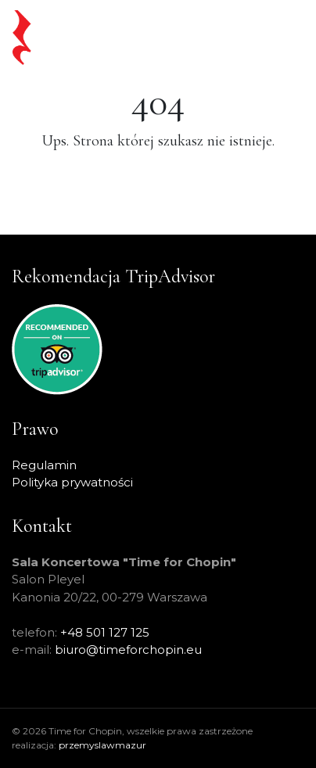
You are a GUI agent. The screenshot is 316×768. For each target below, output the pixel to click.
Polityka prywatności (72, 482)
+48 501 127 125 (104, 632)
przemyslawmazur (102, 745)
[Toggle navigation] (277, 37)
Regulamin (44, 465)
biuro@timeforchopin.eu (128, 649)
